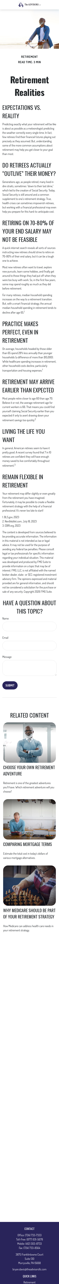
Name (5, 618)
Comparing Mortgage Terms (27, 844)
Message (6, 657)
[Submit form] (10, 685)
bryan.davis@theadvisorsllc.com (29, 1269)
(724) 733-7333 (33, 1235)
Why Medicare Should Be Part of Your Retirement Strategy (29, 913)
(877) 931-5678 (35, 1239)
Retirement (29, 1282)
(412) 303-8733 (33, 1243)
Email (5, 637)
